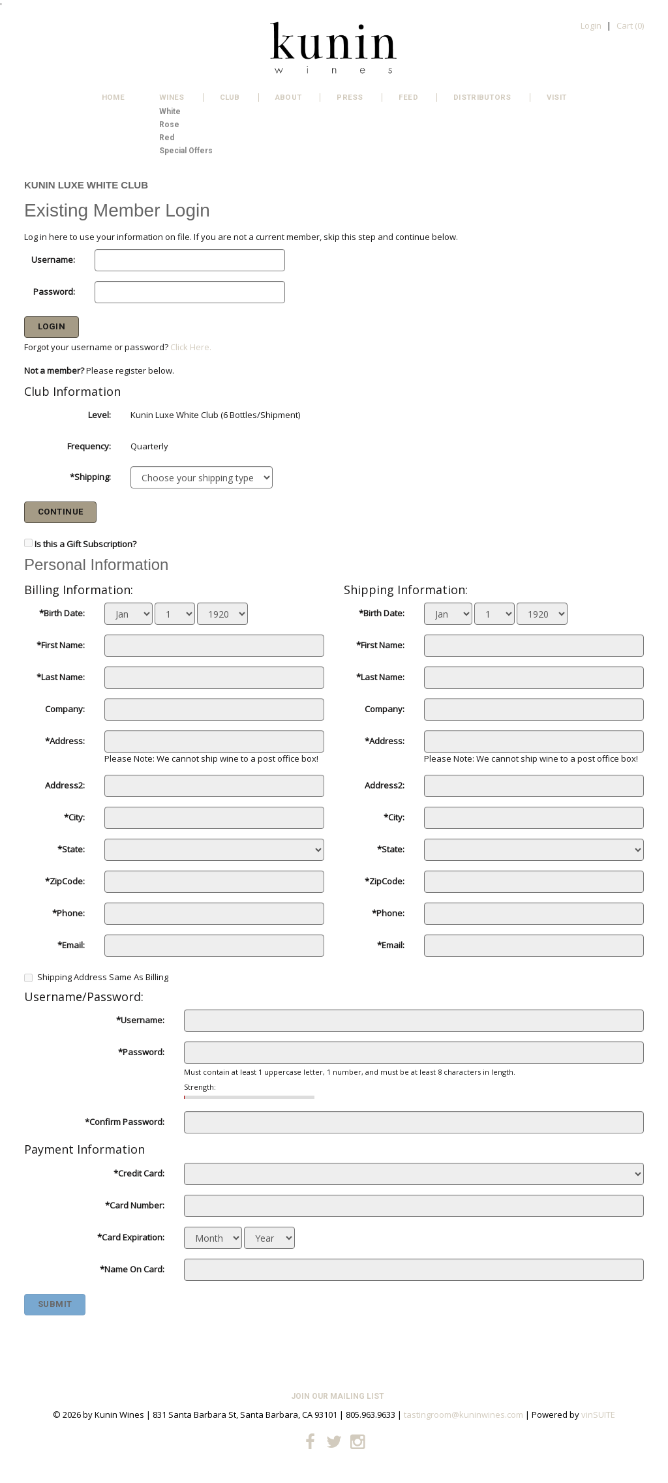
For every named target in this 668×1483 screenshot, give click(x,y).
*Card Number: (134, 1205)
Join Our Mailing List (337, 1396)
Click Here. (190, 347)
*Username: (140, 1020)
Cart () (630, 26)
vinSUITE (598, 1414)
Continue (61, 512)
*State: (71, 849)
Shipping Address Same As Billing (96, 977)
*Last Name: (61, 677)
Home (113, 97)
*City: (74, 817)
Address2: (65, 785)
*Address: (65, 741)
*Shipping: (90, 477)
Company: (65, 709)
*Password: (141, 1052)
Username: (53, 259)
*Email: (71, 945)
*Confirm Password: (124, 1122)
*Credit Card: (139, 1173)
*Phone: (68, 913)
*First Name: (61, 645)
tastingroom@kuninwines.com (463, 1414)
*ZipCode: (65, 881)
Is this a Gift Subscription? (85, 544)
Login (591, 26)
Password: (54, 291)
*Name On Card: (132, 1269)
